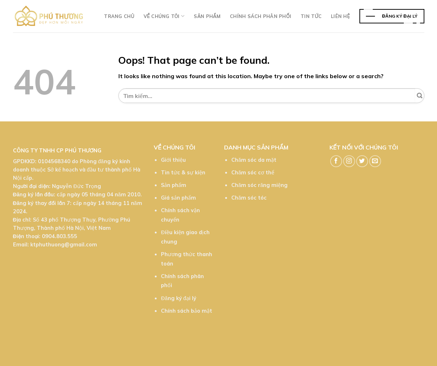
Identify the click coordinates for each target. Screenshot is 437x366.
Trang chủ (119, 16)
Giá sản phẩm (178, 198)
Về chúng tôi (164, 16)
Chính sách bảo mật (186, 311)
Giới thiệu (173, 160)
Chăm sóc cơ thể (252, 172)
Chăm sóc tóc (249, 198)
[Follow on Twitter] (362, 161)
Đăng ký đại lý (178, 298)
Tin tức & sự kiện (183, 172)
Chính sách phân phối (260, 16)
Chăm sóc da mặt (253, 160)
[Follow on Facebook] (336, 161)
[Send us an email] (375, 161)
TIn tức (311, 16)
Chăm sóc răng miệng (259, 185)
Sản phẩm (207, 16)
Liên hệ (340, 16)
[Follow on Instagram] (349, 161)
